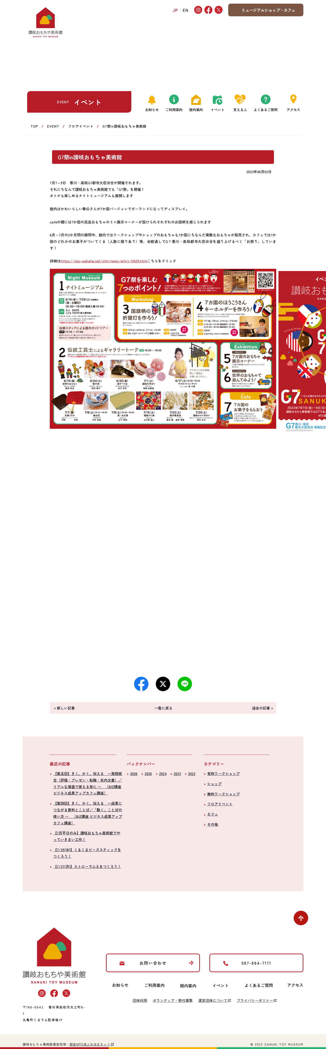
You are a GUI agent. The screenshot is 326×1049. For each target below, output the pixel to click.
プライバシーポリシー (255, 1000)
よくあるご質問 (266, 109)
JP (175, 10)
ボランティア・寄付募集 (173, 1000)
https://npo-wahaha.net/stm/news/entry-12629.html (104, 261)
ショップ (214, 783)
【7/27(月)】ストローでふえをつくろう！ (87, 866)
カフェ (212, 814)
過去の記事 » (262, 708)
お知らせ (152, 109)
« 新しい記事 (64, 708)
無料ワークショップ (223, 794)
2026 (133, 773)
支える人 (240, 109)
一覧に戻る (163, 708)
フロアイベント (80, 126)
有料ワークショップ (223, 773)
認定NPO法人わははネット (90, 1044)
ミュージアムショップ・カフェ (268, 10)
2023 (177, 773)
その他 (212, 824)
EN (186, 10)
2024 (163, 773)
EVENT (53, 126)
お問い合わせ (153, 963)
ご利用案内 (173, 109)
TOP (34, 126)
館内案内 (196, 109)
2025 (148, 773)
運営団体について (212, 1000)
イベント (217, 109)
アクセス (293, 109)
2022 (191, 773)
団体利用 (140, 1000)
